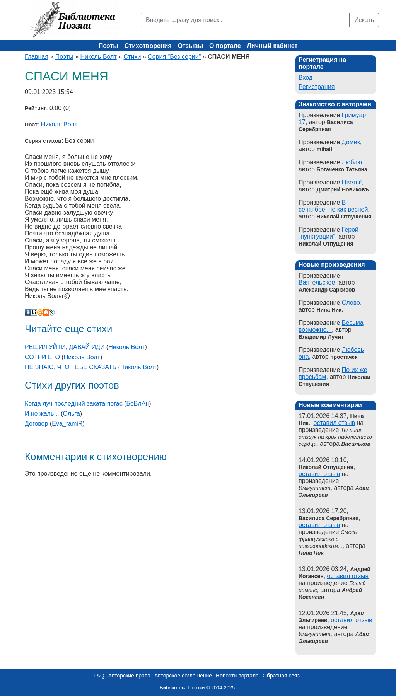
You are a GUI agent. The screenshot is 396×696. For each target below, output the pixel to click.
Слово (351, 302)
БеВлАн (137, 403)
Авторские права (129, 675)
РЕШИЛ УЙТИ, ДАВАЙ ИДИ (64, 347)
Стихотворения (148, 46)
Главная (36, 56)
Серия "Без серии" (174, 56)
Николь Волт (98, 56)
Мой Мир (40, 312)
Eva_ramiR (67, 423)
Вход (305, 77)
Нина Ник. (312, 553)
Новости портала (237, 675)
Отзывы (190, 46)
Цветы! (352, 182)
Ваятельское (317, 282)
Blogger (46, 312)
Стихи (132, 56)
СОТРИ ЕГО (42, 357)
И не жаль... (42, 413)
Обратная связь (282, 675)
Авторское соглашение (183, 675)
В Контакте (28, 312)
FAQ (99, 675)
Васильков (355, 444)
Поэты (108, 46)
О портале (225, 46)
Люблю (352, 162)
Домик (351, 142)
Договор (36, 423)
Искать (364, 20)
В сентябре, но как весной (333, 206)
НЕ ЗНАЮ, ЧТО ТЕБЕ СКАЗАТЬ (70, 367)
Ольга (71, 413)
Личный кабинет (272, 46)
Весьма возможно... (331, 326)
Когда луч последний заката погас (74, 403)
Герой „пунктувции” (328, 233)
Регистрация (317, 87)
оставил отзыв (334, 423)
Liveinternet (34, 312)
